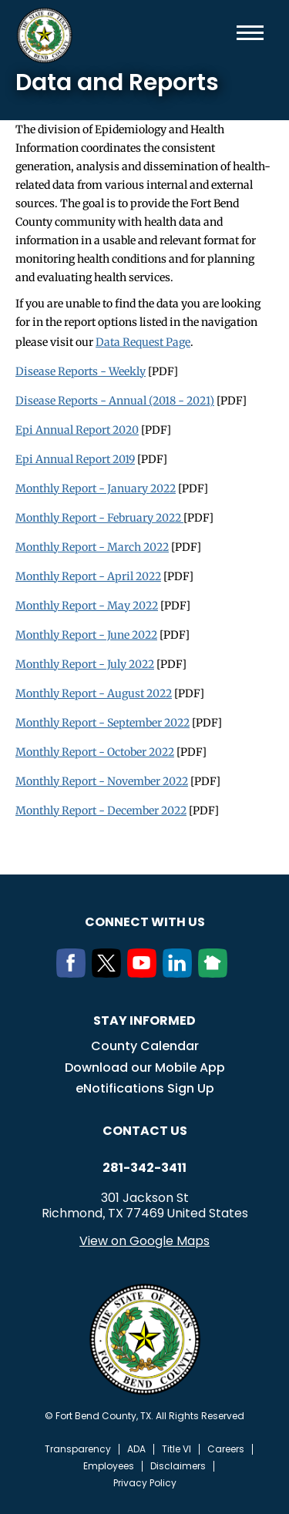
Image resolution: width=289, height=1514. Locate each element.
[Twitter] (109, 973)
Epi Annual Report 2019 (75, 459)
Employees (108, 1466)
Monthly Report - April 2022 (88, 576)
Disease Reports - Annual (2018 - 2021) (114, 401)
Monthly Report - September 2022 (102, 723)
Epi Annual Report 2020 (77, 430)
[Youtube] (145, 973)
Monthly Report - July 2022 (84, 664)
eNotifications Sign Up (145, 1088)
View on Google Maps (144, 1241)
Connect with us (145, 922)
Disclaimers (178, 1466)
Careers (225, 1449)
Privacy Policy (144, 1483)
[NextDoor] (216, 973)
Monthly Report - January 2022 (95, 488)
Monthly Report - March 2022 (92, 547)
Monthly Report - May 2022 (86, 606)
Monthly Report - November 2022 (101, 781)
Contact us (144, 1131)
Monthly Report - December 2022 (101, 810)
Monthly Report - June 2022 (86, 635)
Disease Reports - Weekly (80, 371)
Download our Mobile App (145, 1067)
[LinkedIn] (180, 973)
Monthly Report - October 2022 (94, 752)
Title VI (176, 1449)
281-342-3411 (144, 1168)
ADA (136, 1449)
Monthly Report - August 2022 (93, 693)
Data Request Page (143, 342)
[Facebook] (74, 973)
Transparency (78, 1449)
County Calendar (145, 1046)
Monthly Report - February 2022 (99, 518)
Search (225, 33)
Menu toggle (250, 32)
